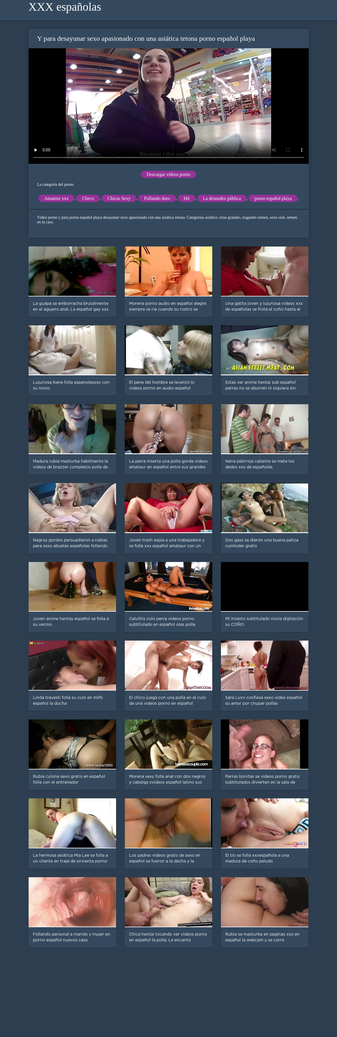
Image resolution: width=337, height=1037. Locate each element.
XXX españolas (65, 6)
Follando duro (157, 198)
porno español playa (273, 198)
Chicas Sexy (119, 198)
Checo (88, 198)
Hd (186, 198)
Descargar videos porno (169, 174)
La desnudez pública (222, 198)
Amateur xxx (56, 198)
